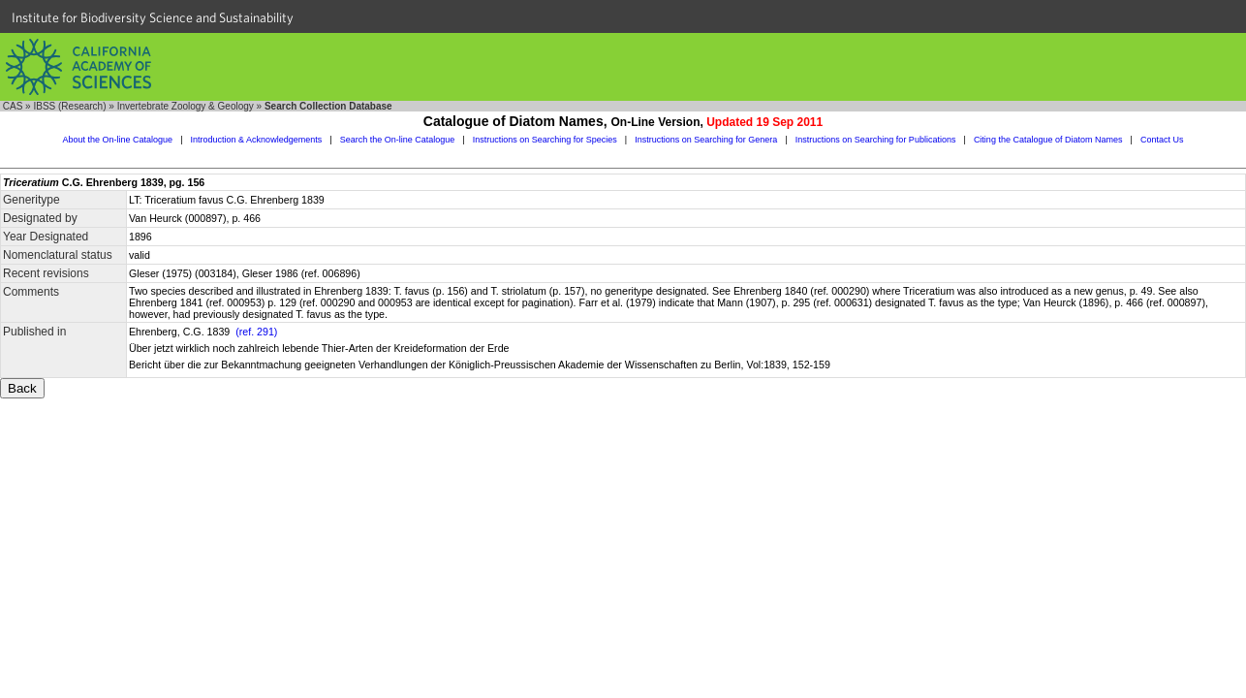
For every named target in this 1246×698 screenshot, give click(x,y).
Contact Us (1162, 139)
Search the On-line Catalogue (397, 139)
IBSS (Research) (69, 106)
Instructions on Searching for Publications (875, 139)
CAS (13, 106)
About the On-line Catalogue (118, 139)
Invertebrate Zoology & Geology (185, 106)
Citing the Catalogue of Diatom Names (1048, 139)
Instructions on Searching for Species (545, 139)
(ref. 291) (256, 331)
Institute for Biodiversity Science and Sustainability (153, 17)
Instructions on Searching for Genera (706, 139)
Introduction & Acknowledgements (257, 139)
